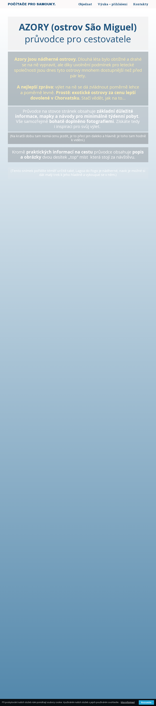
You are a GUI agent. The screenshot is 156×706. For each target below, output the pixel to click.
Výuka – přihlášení (112, 4)
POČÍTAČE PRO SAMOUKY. (32, 4)
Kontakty (140, 4)
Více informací (128, 702)
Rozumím (146, 702)
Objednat (85, 4)
